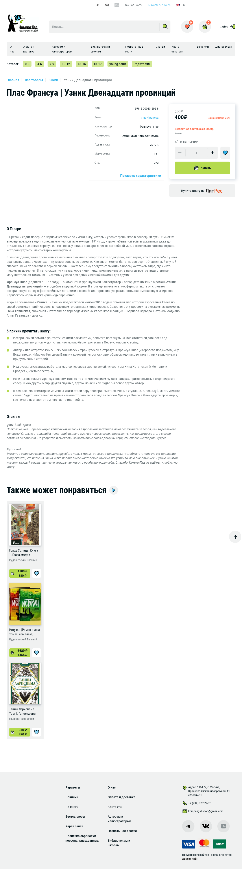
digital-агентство (221, 854)
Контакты (115, 807)
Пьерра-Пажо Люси (21, 718)
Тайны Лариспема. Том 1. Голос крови (22, 711)
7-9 (52, 64)
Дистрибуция (223, 46)
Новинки (71, 797)
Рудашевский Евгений (23, 560)
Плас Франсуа (149, 117)
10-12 (66, 64)
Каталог (12, 64)
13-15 (82, 64)
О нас (112, 787)
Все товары (34, 80)
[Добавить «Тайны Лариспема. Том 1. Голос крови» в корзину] (19, 732)
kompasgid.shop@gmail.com (203, 812)
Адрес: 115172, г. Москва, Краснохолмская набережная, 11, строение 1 (206, 791)
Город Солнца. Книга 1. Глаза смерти (23, 552)
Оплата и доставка (121, 797)
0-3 (27, 64)
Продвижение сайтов (195, 854)
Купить (202, 167)
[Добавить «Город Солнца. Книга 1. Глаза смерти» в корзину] (19, 573)
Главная (13, 80)
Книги (53, 80)
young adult (117, 64)
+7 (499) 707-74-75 (159, 5)
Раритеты (72, 787)
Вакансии (203, 46)
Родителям (142, 64)
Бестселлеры (75, 816)
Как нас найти (133, 5)
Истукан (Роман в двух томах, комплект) (25, 632)
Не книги (71, 807)
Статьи (160, 46)
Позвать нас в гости (122, 831)
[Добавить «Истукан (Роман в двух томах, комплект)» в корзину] (19, 652)
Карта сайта (74, 826)
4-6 (39, 64)
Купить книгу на (202, 191)
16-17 (98, 64)
